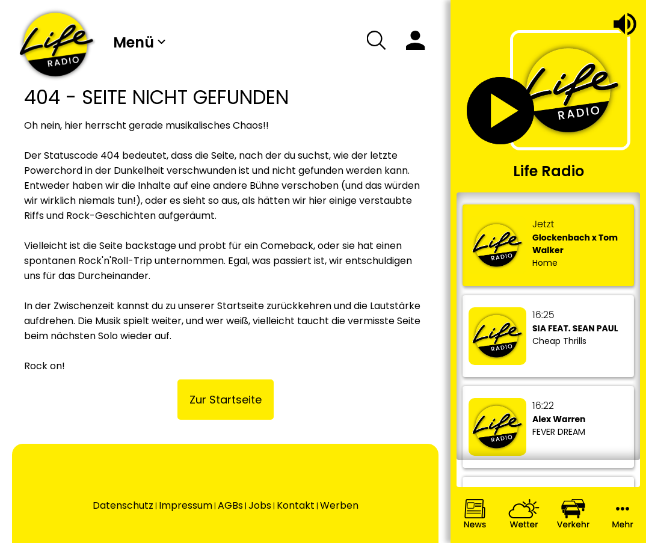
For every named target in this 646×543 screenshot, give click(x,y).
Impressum (185, 505)
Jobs (259, 505)
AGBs (230, 505)
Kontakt (296, 505)
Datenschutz (123, 505)
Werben (339, 505)
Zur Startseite (225, 399)
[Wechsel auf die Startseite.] (56, 44)
